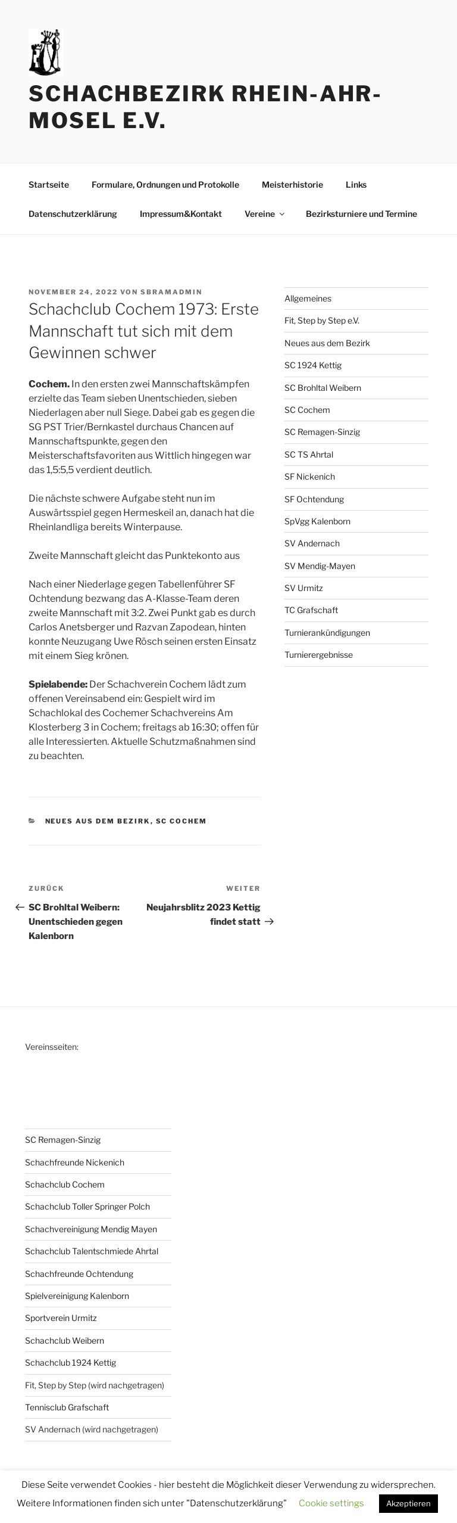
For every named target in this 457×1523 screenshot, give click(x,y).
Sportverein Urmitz (61, 1318)
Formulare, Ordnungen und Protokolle (165, 184)
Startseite (49, 184)
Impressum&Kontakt (181, 214)
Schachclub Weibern (64, 1340)
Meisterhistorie (292, 184)
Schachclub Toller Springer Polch (87, 1206)
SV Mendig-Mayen (319, 566)
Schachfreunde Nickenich (74, 1162)
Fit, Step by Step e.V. (321, 320)
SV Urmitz (303, 588)
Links (356, 184)
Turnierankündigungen (327, 632)
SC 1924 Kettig (313, 365)
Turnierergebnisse (318, 654)
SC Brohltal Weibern (322, 388)
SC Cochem (182, 821)
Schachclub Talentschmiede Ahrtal (91, 1251)
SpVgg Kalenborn (317, 521)
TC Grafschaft (311, 610)
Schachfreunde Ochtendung (79, 1274)
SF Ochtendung (314, 499)
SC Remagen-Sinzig (322, 432)
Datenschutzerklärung (73, 214)
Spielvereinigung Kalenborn (77, 1296)
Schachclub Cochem (65, 1184)
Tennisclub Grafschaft (67, 1407)
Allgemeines (307, 298)
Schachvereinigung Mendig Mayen (91, 1229)
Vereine (265, 214)
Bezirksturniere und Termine (361, 214)
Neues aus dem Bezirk (98, 821)
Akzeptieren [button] (408, 1503)
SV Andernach (312, 543)
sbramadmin (171, 292)
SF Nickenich (309, 476)
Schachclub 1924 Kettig (70, 1362)
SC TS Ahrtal (308, 454)
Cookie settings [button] (331, 1503)
